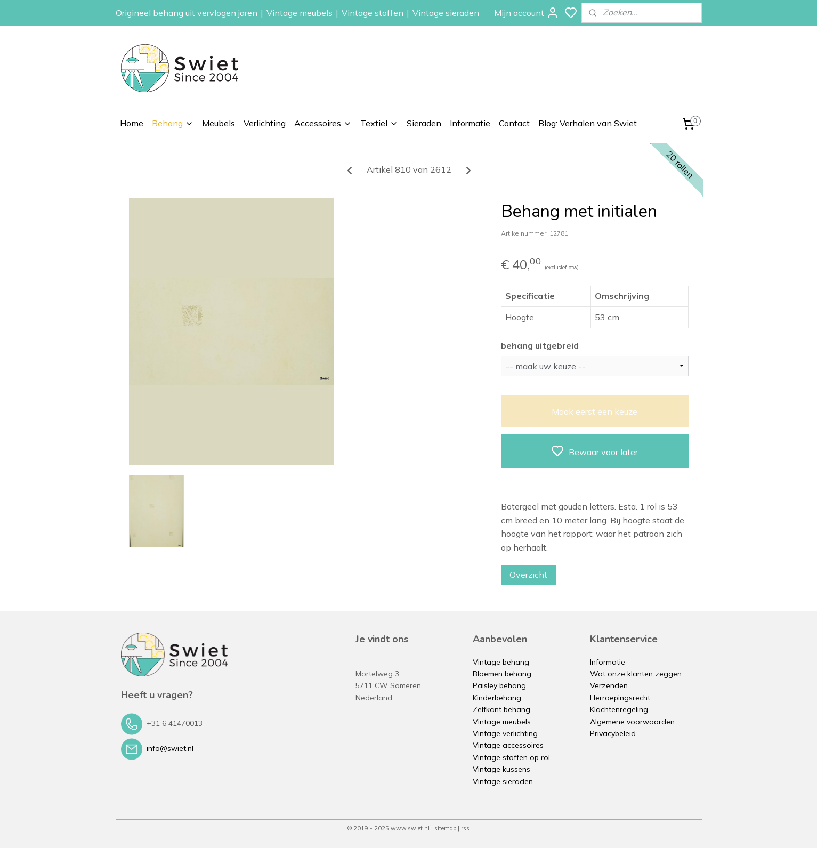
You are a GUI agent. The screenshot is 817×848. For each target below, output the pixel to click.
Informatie (470, 123)
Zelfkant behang (501, 709)
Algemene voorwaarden (632, 721)
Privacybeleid (613, 733)
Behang (172, 123)
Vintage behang (501, 662)
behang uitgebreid (539, 345)
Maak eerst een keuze (594, 411)
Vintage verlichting (505, 733)
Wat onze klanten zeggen (636, 674)
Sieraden (424, 123)
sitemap (445, 828)
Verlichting (265, 123)
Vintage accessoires (508, 745)
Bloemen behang (502, 674)
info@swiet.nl (170, 748)
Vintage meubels (299, 12)
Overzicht (528, 574)
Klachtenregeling (619, 709)
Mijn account (526, 12)
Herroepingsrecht (620, 697)
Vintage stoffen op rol (511, 757)
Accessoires (323, 123)
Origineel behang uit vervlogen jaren (186, 12)
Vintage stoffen (372, 12)
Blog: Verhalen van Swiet (587, 123)
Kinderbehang (497, 697)
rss (465, 828)
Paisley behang (499, 685)
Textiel (379, 123)
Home (131, 123)
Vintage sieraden (445, 12)
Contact (514, 123)
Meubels (218, 123)
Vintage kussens (501, 769)
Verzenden (609, 685)
